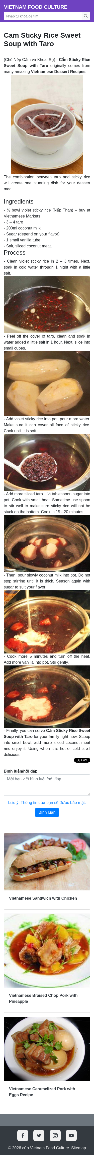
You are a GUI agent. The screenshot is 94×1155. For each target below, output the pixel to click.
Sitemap (78, 1148)
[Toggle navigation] (84, 7)
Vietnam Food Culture (35, 7)
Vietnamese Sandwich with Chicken (43, 898)
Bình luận (47, 812)
